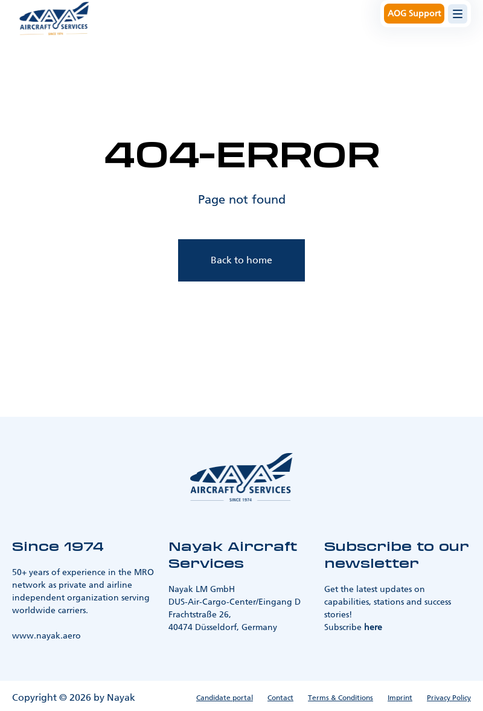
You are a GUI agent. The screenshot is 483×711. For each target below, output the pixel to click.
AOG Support (414, 13)
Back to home (241, 260)
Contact (280, 697)
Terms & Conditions (340, 697)
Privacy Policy (449, 697)
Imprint (400, 697)
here (373, 627)
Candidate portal (224, 697)
